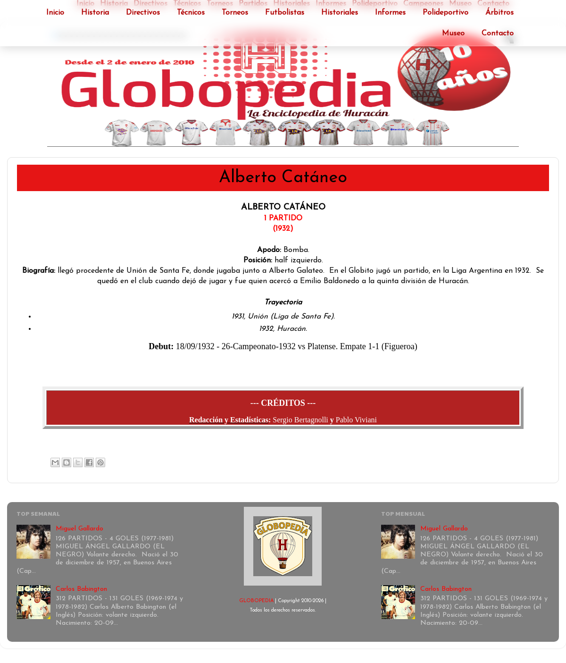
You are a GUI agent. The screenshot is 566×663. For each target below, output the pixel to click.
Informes (390, 13)
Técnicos (191, 13)
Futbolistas (284, 13)
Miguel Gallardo (79, 528)
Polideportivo (445, 13)
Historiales (339, 13)
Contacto (498, 33)
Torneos (235, 13)
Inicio (55, 13)
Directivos (143, 13)
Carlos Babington (81, 589)
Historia (95, 13)
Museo (453, 33)
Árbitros (499, 13)
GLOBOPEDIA (256, 601)
